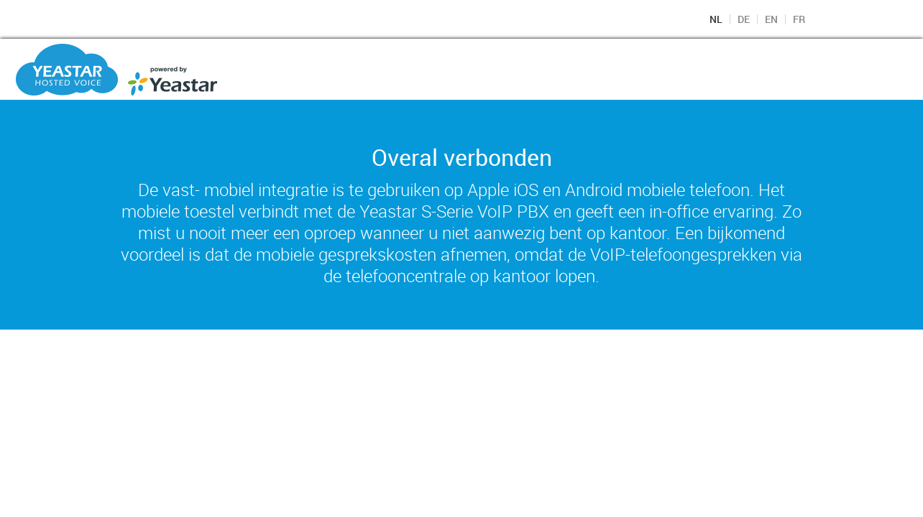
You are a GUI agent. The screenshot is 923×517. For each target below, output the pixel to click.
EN (771, 19)
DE (744, 19)
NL (716, 19)
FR (799, 19)
